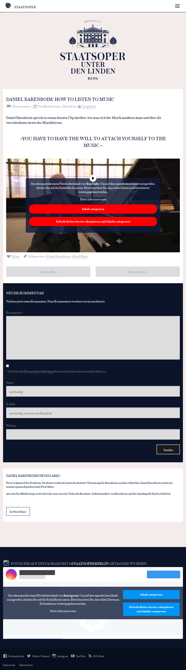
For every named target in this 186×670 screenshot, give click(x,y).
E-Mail (10, 404)
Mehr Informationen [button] (93, 199)
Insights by (89, 106)
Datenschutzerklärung (38, 371)
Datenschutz (25, 665)
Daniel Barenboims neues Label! (33, 475)
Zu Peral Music (18, 511)
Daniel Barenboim (58, 256)
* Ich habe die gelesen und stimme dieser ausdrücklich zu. (56, 371)
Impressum (9, 665)
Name (10, 382)
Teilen (15, 256)
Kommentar (15, 312)
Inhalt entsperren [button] (93, 209)
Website (11, 425)
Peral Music (80, 256)
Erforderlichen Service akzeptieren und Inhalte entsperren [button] (93, 221)
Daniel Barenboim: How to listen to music (63, 98)
